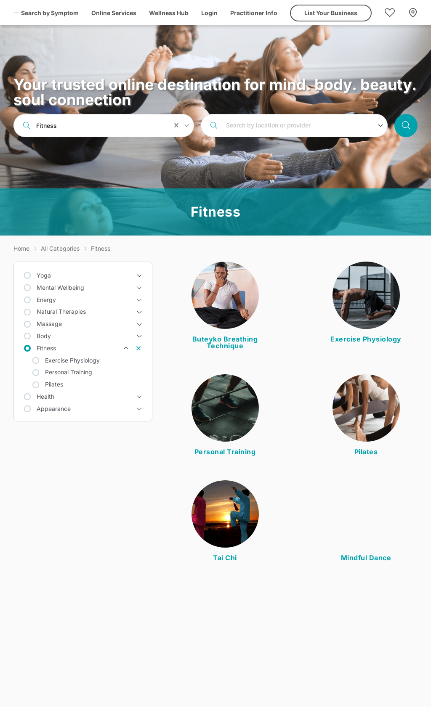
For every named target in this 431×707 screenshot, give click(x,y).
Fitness (101, 248)
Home (21, 248)
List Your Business (330, 12)
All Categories (60, 248)
